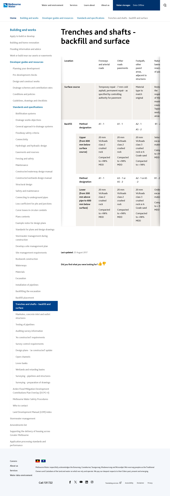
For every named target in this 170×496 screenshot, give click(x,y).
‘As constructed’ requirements (30, 337)
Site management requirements (31, 252)
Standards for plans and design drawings (35, 229)
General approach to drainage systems (34, 126)
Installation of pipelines (27, 284)
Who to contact (20, 405)
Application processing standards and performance (28, 443)
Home (13, 18)
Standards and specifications (90, 18)
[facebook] (70, 483)
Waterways (21, 265)
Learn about (89, 5)
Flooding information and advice (25, 49)
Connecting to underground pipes (32, 197)
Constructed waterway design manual (34, 171)
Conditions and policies (24, 94)
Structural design (24, 184)
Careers (13, 461)
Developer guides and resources (57, 18)
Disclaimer (140, 483)
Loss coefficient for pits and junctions (34, 203)
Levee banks (21, 363)
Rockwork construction (27, 258)
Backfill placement (25, 297)
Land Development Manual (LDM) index (32, 412)
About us (105, 5)
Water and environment (52, 5)
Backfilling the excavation (28, 291)
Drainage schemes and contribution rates (32, 87)
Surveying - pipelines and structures (33, 376)
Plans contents (23, 216)
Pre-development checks (25, 74)
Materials (20, 271)
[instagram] (92, 483)
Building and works (29, 18)
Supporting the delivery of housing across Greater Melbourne (30, 433)
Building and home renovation (24, 42)
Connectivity (22, 139)
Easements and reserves (27, 152)
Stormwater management (22, 418)
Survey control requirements (30, 343)
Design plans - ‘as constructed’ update (34, 350)
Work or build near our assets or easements (31, 55)
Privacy (150, 483)
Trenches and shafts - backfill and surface (33, 306)
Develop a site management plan (32, 246)
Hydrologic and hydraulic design (31, 145)
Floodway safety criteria (27, 132)
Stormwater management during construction (32, 237)
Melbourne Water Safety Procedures (30, 399)
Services (73, 5)
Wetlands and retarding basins (30, 369)
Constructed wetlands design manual (34, 177)
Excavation (21, 278)
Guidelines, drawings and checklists (30, 100)
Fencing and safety (25, 158)
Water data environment (21, 475)
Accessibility (129, 483)
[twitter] (75, 483)
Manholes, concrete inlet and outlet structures (33, 316)
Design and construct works (26, 81)
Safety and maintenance (27, 190)
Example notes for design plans (31, 223)
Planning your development (26, 68)
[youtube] (81, 483)
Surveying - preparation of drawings (33, 382)
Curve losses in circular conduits (31, 210)
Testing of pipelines (25, 324)
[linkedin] (87, 483)
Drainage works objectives (28, 120)
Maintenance (22, 165)
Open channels (23, 356)
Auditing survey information (29, 330)
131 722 (48, 482)
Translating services (111, 483)
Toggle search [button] (163, 3)
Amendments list (18, 424)
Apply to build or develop (22, 36)
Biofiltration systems (26, 113)
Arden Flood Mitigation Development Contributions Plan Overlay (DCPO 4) (31, 390)
